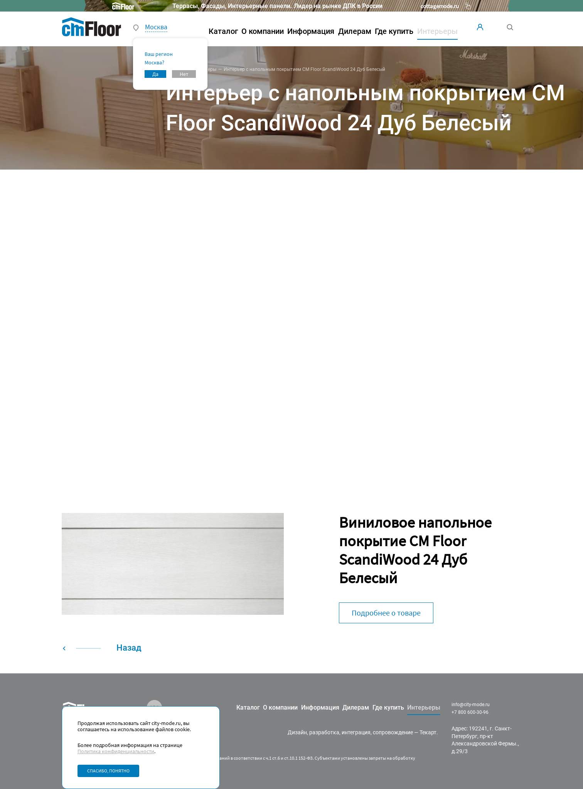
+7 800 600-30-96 (470, 712)
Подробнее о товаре (386, 612)
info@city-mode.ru (471, 704)
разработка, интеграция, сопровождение (361, 732)
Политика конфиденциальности (116, 751)
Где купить (394, 31)
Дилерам (354, 31)
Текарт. (429, 732)
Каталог (223, 31)
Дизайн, (298, 732)
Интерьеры (204, 69)
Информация (310, 31)
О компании (262, 31)
